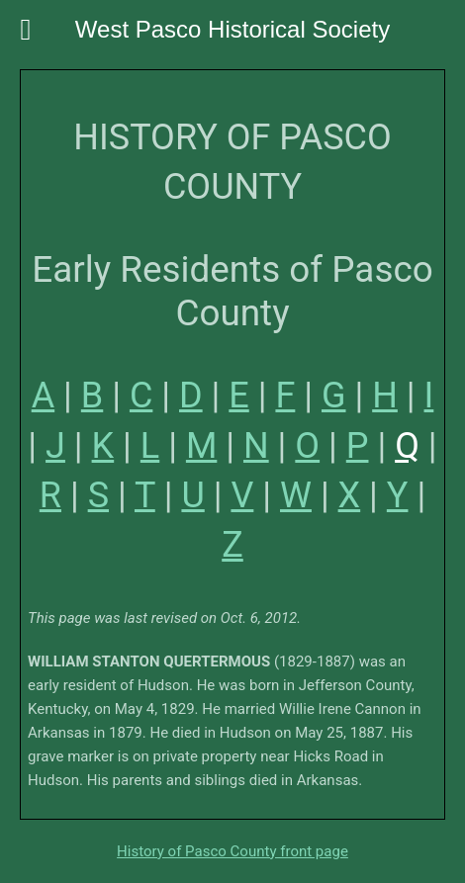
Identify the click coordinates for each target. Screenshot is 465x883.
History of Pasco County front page (232, 851)
